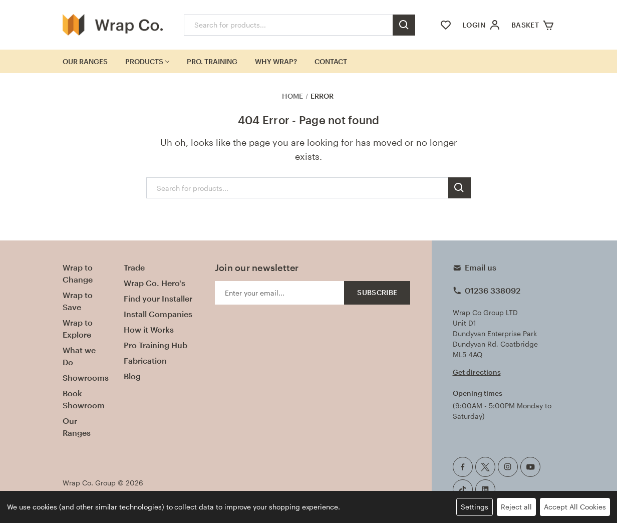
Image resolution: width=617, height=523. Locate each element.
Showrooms (86, 377)
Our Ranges (85, 61)
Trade (134, 267)
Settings (474, 506)
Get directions (477, 372)
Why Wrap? (276, 61)
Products (147, 61)
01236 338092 (492, 290)
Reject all (516, 506)
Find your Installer (158, 298)
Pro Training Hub (155, 345)
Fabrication (145, 360)
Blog (132, 376)
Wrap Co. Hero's (154, 283)
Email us (480, 267)
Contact (331, 61)
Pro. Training (212, 61)
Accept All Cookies (575, 506)
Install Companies (158, 314)
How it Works (149, 329)
